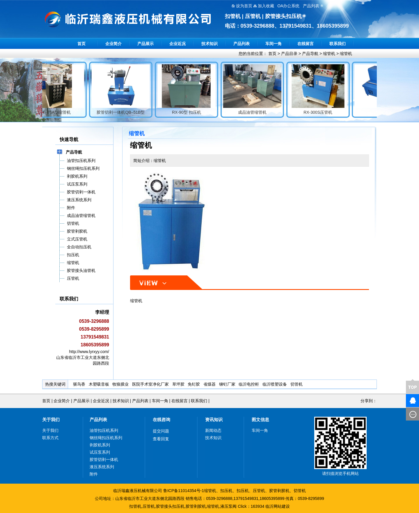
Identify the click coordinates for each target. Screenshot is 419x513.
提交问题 (161, 431)
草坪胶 (178, 384)
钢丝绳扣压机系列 (106, 437)
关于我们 (51, 419)
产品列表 (241, 43)
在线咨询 (161, 419)
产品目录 (289, 53)
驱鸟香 (79, 384)
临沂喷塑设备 (274, 384)
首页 (81, 43)
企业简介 (113, 43)
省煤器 (209, 384)
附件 (94, 474)
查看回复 (161, 439)
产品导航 (310, 53)
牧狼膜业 (120, 384)
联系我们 (337, 43)
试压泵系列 (100, 452)
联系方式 (50, 437)
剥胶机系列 (100, 445)
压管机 (259, 490)
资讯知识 (214, 419)
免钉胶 (194, 384)
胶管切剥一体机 (104, 459)
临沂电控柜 (249, 384)
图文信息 (260, 419)
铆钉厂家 (227, 384)
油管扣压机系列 (104, 430)
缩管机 (329, 53)
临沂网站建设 (277, 506)
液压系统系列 (102, 466)
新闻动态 (213, 430)
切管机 (296, 384)
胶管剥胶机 (279, 490)
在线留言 (305, 43)
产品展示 (145, 43)
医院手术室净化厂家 (150, 384)
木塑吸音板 (99, 384)
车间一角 (273, 43)
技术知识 (209, 43)
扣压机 (226, 490)
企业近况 (177, 43)
